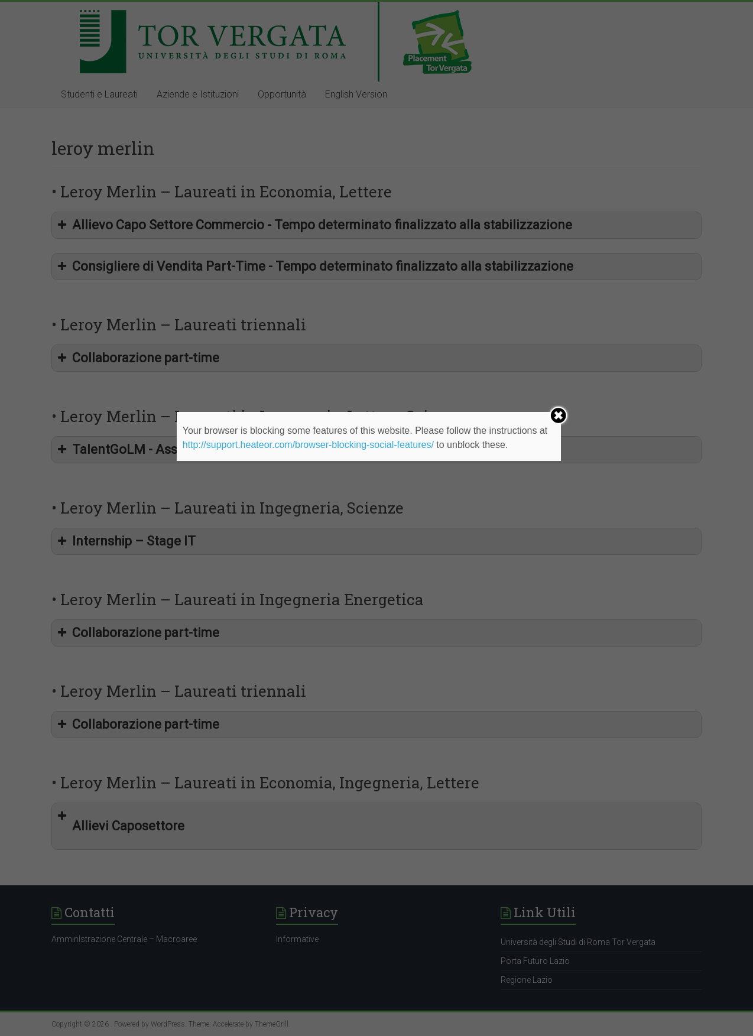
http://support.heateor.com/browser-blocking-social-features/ (308, 445)
